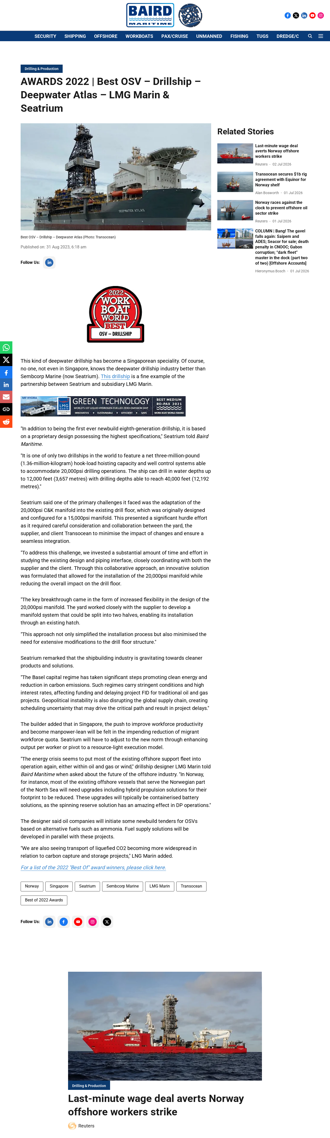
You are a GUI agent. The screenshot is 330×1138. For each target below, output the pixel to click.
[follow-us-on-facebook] (63, 934)
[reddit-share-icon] (6, 424)
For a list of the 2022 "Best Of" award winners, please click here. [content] (93, 879)
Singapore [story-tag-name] (59, 898)
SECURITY (45, 63)
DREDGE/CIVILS (293, 63)
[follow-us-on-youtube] (78, 934)
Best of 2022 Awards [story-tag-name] (44, 912)
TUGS (262, 63)
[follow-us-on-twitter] (107, 934)
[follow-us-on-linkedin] (49, 274)
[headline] (282, 163)
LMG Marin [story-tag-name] (160, 898)
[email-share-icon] (6, 399)
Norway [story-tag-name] (32, 898)
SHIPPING (75, 63)
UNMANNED (209, 63)
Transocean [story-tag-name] (191, 898)
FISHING (239, 63)
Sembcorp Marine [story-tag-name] (122, 898)
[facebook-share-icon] (6, 374)
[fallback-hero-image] (235, 165)
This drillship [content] (115, 388)
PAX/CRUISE (174, 63)
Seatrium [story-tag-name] (87, 898)
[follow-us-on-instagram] (92, 934)
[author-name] (262, 176)
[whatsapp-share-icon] (6, 350)
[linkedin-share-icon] (6, 387)
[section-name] (42, 80)
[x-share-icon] (6, 362)
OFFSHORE (105, 63)
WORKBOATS (139, 63)
